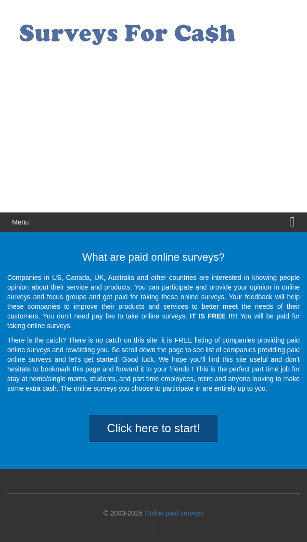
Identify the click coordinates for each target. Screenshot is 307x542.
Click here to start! (153, 428)
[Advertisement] (153, 140)
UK (98, 277)
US (56, 277)
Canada (78, 277)
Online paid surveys (174, 513)
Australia (121, 277)
